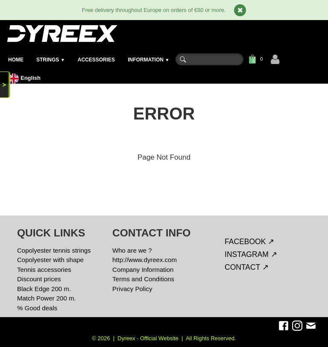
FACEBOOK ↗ (249, 241)
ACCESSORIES (96, 60)
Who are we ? (132, 250)
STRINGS (50, 60)
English (25, 78)
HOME (15, 60)
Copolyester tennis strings (54, 250)
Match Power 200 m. (46, 298)
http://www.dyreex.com (144, 259)
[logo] (61, 33)
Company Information (142, 269)
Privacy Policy (132, 288)
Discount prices (39, 279)
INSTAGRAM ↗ (251, 254)
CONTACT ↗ (247, 267)
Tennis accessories (44, 269)
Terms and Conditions (143, 279)
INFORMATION (148, 60)
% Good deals (37, 308)
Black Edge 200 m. (44, 288)
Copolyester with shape (50, 259)
